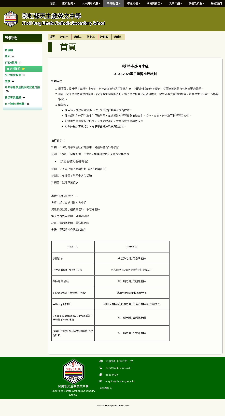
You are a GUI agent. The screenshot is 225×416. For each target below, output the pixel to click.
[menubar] (86, 37)
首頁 (52, 3)
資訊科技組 (13, 68)
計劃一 (64, 36)
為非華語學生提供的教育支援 (22, 87)
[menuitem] (53, 37)
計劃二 (77, 36)
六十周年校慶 (91, 3)
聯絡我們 (216, 3)
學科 (7, 56)
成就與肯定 (154, 3)
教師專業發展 (13, 97)
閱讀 (7, 81)
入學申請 (175, 3)
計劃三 (91, 36)
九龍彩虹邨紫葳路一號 (119, 362)
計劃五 (117, 36)
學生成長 (133, 3)
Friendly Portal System (114, 406)
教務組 (9, 50)
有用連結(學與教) (15, 104)
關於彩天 (68, 3)
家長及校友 (196, 3)
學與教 (113, 3)
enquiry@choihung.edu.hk (120, 382)
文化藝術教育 (13, 75)
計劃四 (104, 36)
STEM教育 (11, 62)
